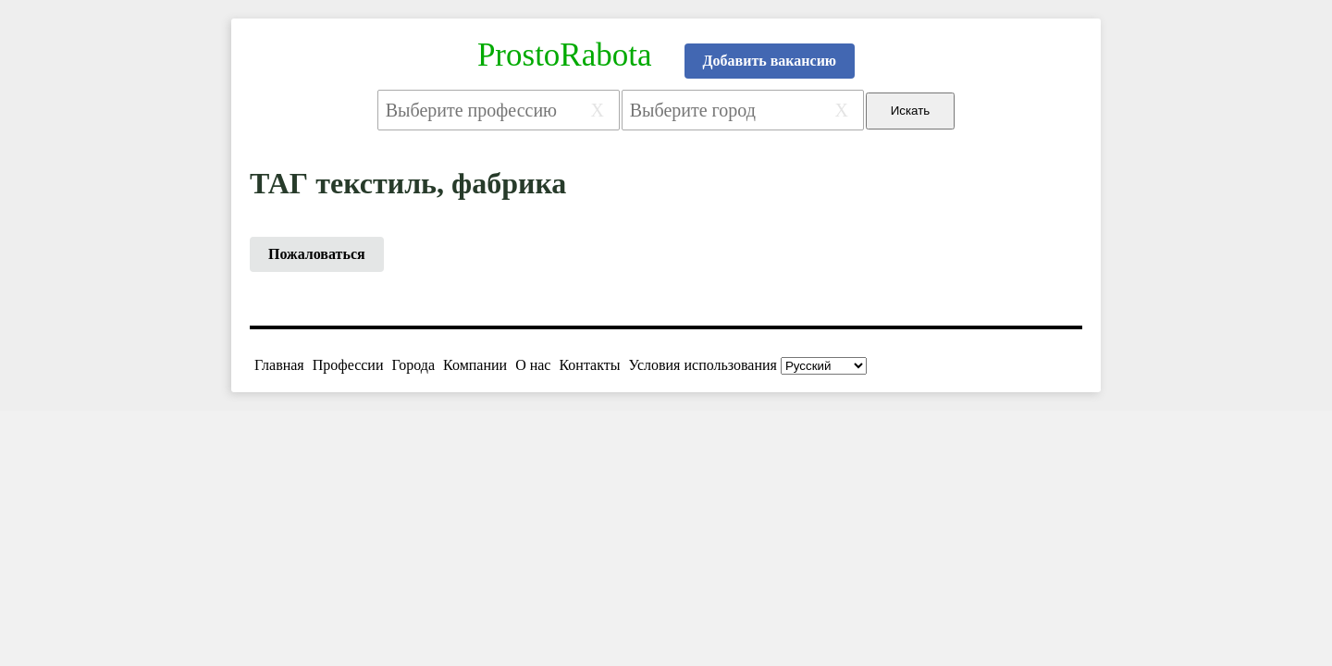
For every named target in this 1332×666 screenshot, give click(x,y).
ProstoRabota (564, 55)
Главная (279, 365)
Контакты (589, 365)
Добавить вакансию (770, 60)
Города (413, 365)
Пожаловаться (316, 254)
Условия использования (703, 365)
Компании (475, 365)
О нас (532, 365)
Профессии (348, 365)
